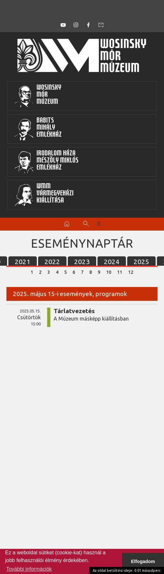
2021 (22, 261)
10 (108, 272)
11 (119, 272)
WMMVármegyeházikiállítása (44, 194)
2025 (141, 261)
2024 (111, 261)
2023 (82, 261)
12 (130, 272)
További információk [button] (29, 569)
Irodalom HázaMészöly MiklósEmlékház (46, 162)
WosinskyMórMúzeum (37, 96)
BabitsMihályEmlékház (38, 129)
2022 (52, 261)
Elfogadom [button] (143, 561)
